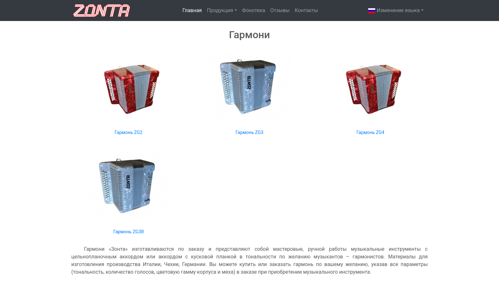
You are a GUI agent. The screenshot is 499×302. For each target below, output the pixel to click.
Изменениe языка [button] (394, 11)
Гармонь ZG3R (128, 232)
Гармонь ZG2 (128, 132)
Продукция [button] (220, 10)
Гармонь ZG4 (370, 132)
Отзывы (280, 10)
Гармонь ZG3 (249, 132)
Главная (192, 10)
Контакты (306, 10)
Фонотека (253, 10)
